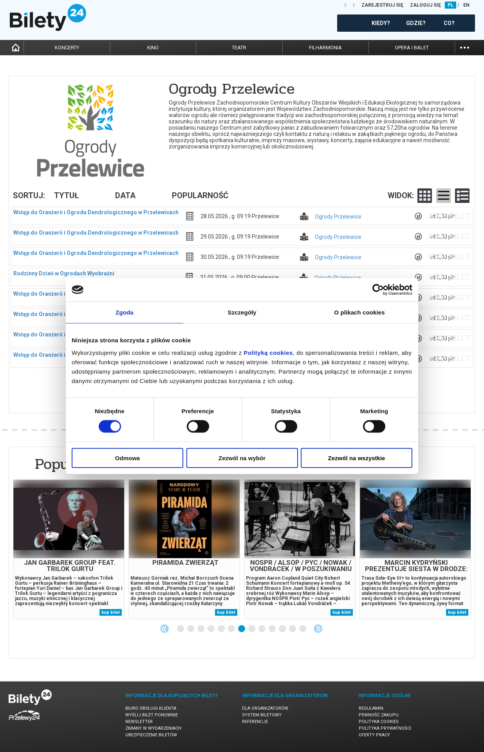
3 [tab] (201, 629)
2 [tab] (191, 629)
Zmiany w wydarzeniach (153, 728)
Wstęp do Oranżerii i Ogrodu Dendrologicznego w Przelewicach (96, 212)
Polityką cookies (268, 352)
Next (318, 628)
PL (450, 5)
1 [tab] (181, 629)
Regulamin (371, 708)
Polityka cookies (379, 721)
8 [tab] (252, 629)
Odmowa (127, 457)
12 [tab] (293, 629)
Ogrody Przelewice (338, 217)
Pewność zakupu (379, 715)
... (464, 47)
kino (153, 48)
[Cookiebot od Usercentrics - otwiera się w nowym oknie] (378, 290)
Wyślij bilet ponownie (151, 715)
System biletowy (262, 715)
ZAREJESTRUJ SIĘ (382, 5)
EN (466, 5)
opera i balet (412, 48)
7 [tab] (242, 629)
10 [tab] (272, 629)
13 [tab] (303, 629)
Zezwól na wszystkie (356, 457)
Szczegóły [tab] (242, 312)
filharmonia (325, 48)
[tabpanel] (69, 549)
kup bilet (450, 215)
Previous (164, 628)
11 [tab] (283, 629)
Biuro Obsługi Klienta (150, 708)
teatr (239, 48)
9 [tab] (262, 629)
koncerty (67, 48)
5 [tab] (222, 629)
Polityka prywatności (385, 728)
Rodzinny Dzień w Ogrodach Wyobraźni (63, 273)
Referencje (255, 721)
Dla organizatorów (265, 708)
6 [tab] (232, 629)
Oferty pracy (374, 735)
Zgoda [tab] (125, 312)
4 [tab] (211, 629)
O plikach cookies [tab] (359, 312)
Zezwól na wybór (242, 457)
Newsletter (139, 721)
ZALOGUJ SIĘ (425, 5)
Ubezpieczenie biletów (151, 735)
